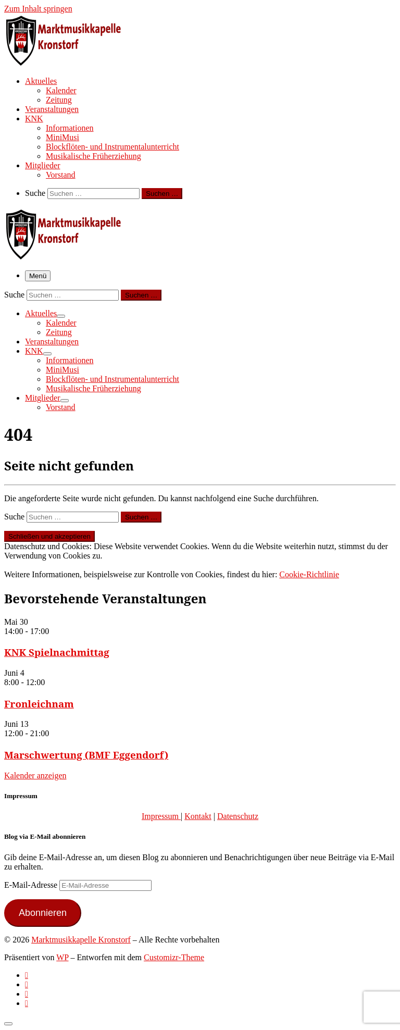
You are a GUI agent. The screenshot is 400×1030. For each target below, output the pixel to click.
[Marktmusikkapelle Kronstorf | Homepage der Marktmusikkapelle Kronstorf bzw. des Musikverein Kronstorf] (69, 62)
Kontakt (197, 816)
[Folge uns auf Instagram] (26, 993)
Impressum (161, 816)
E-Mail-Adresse (31, 884)
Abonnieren (43, 913)
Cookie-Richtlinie (309, 574)
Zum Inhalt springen (38, 8)
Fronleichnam (39, 703)
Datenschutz (237, 816)
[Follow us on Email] (26, 1003)
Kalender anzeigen (35, 775)
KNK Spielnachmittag (56, 652)
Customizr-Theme (174, 957)
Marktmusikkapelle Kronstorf (81, 939)
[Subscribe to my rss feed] (26, 975)
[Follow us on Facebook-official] (26, 984)
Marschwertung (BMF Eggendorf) (86, 754)
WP (62, 957)
